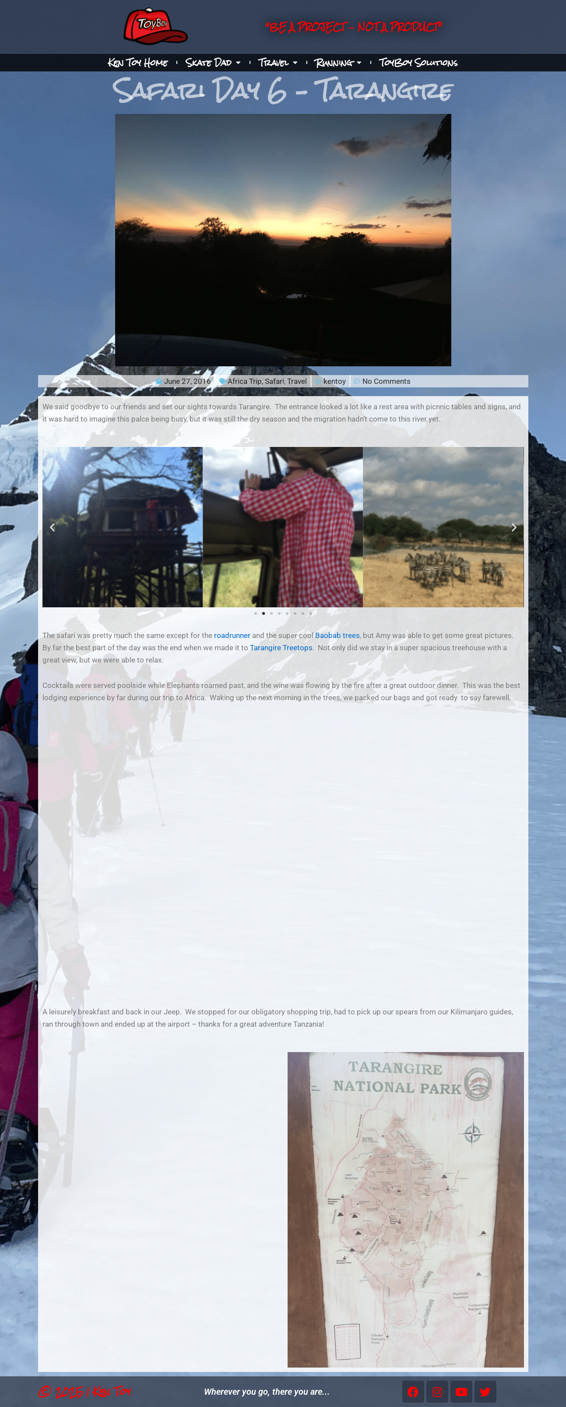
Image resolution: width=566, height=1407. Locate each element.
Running (339, 62)
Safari (274, 381)
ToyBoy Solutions (419, 62)
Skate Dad (213, 62)
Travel (278, 62)
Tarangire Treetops (281, 647)
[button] (52, 527)
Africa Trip (245, 381)
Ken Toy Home (138, 62)
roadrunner (232, 635)
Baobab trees (337, 635)
